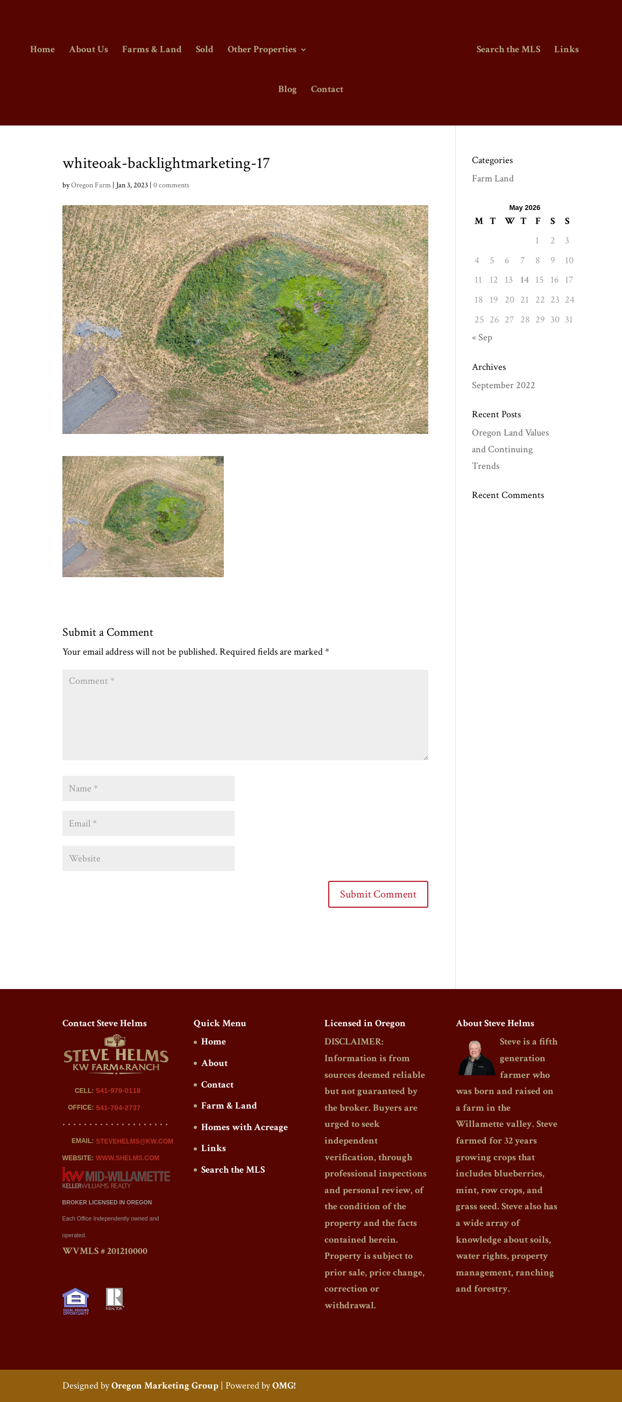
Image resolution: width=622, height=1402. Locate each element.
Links (565, 50)
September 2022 (503, 385)
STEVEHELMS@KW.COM (134, 1141)
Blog (287, 90)
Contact (327, 90)
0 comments (171, 185)
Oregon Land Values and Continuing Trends (510, 449)
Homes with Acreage (244, 1127)
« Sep (482, 337)
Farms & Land (153, 50)
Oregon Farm (91, 185)
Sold (206, 50)
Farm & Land (229, 1105)
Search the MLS (507, 50)
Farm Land (493, 178)
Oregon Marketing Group (164, 1385)
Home (44, 50)
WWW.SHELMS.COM (127, 1158)
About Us (90, 50)
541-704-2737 (118, 1108)
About (214, 1063)
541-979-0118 (118, 1090)
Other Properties (263, 50)
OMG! (283, 1385)
